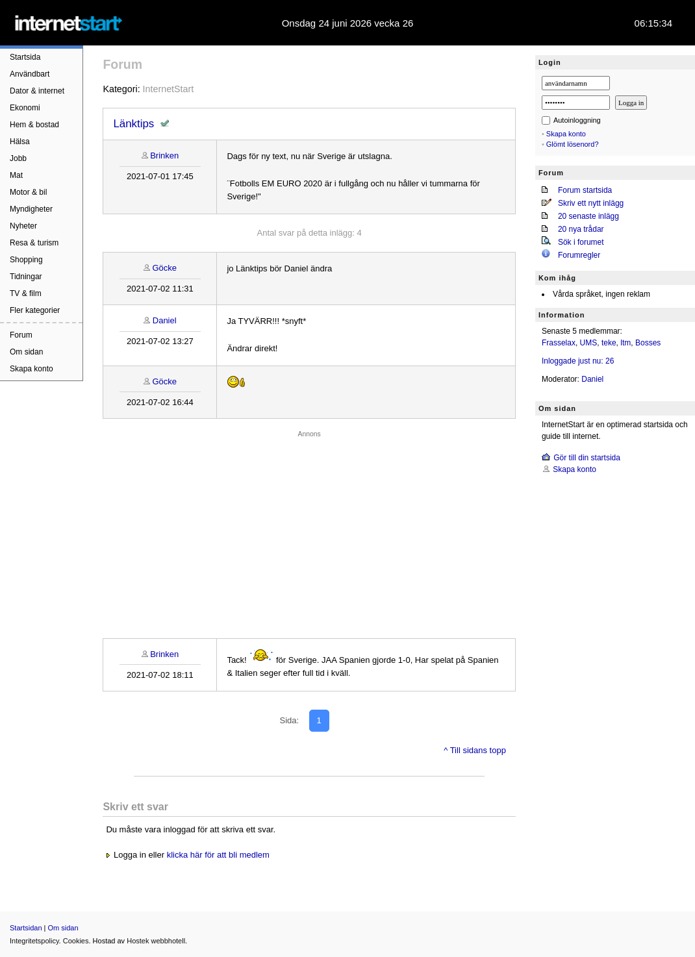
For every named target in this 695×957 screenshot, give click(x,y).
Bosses (648, 342)
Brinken (164, 155)
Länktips (133, 124)
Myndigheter (31, 209)
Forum (21, 335)
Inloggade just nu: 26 (578, 361)
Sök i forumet (581, 242)
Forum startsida (585, 190)
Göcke (164, 268)
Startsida (25, 57)
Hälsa (20, 141)
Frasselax (558, 342)
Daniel (165, 320)
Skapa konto (31, 368)
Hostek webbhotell (156, 941)
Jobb (18, 158)
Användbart (29, 74)
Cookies (76, 941)
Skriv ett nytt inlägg (591, 203)
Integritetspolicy (34, 941)
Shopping (26, 259)
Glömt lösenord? (572, 144)
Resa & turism (34, 242)
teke (608, 342)
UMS (589, 342)
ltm (625, 342)
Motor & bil (28, 192)
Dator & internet (37, 90)
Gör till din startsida (586, 457)
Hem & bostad (34, 124)
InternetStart (168, 89)
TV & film (26, 293)
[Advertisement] (309, 531)
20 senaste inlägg (588, 216)
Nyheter (23, 225)
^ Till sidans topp (475, 750)
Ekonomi (25, 107)
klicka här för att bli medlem (218, 855)
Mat (16, 175)
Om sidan (26, 351)
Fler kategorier (35, 310)
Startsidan (26, 928)
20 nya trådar (581, 229)
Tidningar (26, 276)
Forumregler (579, 255)
